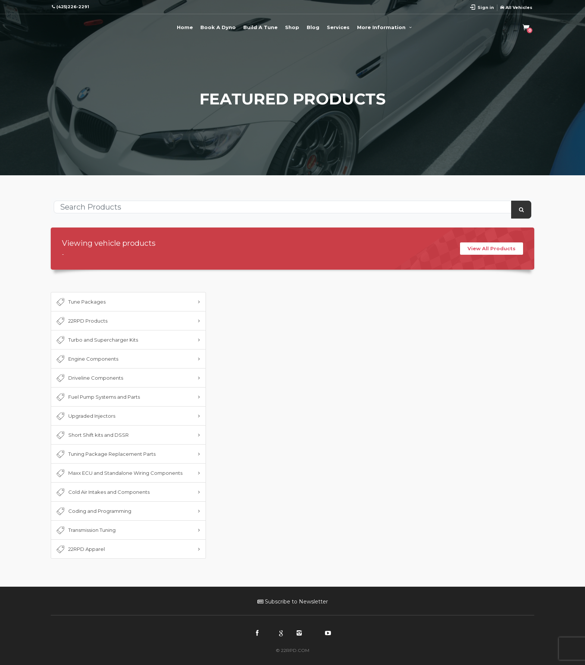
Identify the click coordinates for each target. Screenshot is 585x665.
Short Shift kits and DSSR (92, 435)
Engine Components (86, 359)
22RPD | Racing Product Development (80, 26)
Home (185, 27)
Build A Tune (260, 27)
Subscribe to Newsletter (292, 601)
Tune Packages (80, 302)
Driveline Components (89, 378)
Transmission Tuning (85, 530)
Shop (292, 27)
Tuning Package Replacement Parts (105, 454)
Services (338, 27)
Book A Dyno (218, 27)
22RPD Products (81, 321)
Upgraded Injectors (85, 416)
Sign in (486, 7)
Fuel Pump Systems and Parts (97, 397)
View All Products (491, 248)
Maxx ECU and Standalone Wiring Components (118, 473)
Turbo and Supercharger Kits (96, 340)
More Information (385, 27)
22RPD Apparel (80, 549)
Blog (313, 27)
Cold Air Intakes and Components (102, 492)
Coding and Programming (93, 511)
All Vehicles (516, 7)
